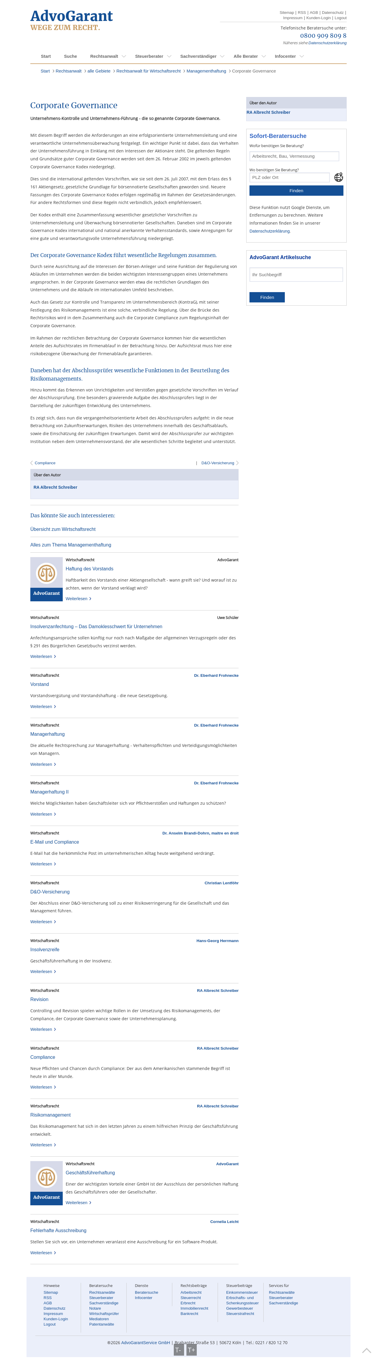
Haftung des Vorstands (89, 568)
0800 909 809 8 (323, 36)
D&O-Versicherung (217, 463)
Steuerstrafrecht (240, 1313)
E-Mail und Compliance (54, 842)
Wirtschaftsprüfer (104, 1313)
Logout (341, 18)
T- (179, 1349)
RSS (302, 12)
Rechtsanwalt (104, 56)
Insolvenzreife (44, 949)
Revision (39, 999)
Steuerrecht (191, 1297)
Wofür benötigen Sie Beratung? (276, 145)
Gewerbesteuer (239, 1308)
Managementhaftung (206, 71)
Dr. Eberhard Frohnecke (216, 675)
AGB (314, 12)
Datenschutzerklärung (327, 43)
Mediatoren (99, 1319)
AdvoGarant (227, 1164)
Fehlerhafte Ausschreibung (58, 1230)
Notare (95, 1308)
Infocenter (285, 56)
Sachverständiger (198, 56)
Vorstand (39, 684)
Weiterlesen (79, 598)
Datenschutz (333, 12)
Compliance (45, 463)
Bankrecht (189, 1313)
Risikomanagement (50, 1114)
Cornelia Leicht (224, 1221)
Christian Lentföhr (222, 883)
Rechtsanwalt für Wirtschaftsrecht (148, 71)
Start (46, 56)
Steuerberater (149, 56)
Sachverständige (103, 1303)
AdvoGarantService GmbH (145, 1342)
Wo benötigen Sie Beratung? (274, 169)
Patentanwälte (101, 1324)
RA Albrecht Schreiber (55, 487)
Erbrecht (188, 1303)
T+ (191, 1349)
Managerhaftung (47, 734)
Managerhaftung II (49, 791)
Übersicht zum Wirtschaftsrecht (62, 529)
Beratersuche (146, 1292)
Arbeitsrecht (191, 1292)
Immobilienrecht (194, 1308)
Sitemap (287, 12)
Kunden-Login (318, 18)
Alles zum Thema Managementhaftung (70, 544)
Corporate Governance (254, 71)
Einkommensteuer (242, 1292)
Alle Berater (246, 56)
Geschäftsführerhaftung (90, 1172)
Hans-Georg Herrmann (217, 941)
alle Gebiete (98, 71)
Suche (70, 56)
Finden (296, 190)
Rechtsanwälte (102, 1292)
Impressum (292, 18)
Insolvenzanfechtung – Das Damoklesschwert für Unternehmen (96, 626)
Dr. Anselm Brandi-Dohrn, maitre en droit (201, 833)
